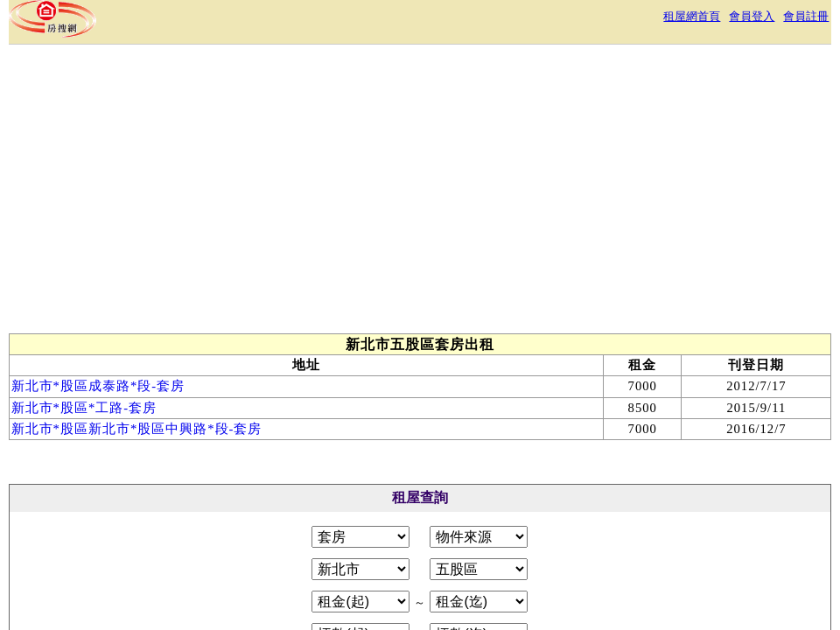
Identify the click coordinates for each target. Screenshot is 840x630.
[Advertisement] (330, 193)
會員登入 (751, 16)
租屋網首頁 (691, 16)
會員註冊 (806, 16)
